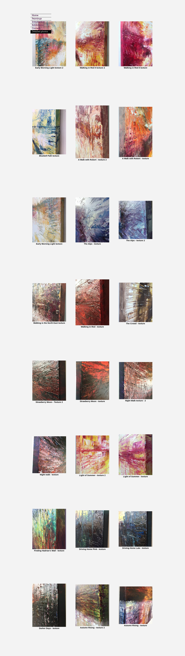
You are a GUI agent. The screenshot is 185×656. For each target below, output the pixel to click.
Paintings (37, 19)
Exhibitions (37, 25)
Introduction (38, 22)
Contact (36, 28)
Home (35, 15)
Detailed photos (40, 32)
